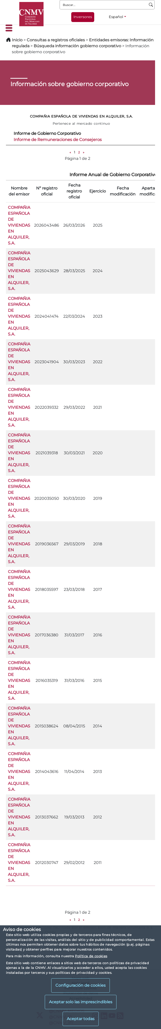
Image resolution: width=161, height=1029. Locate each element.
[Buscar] (151, 4)
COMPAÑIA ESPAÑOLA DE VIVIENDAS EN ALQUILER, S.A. (19, 225)
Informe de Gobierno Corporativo (47, 133)
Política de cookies (91, 956)
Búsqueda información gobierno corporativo (77, 46)
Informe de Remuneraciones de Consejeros (58, 139)
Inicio (17, 40)
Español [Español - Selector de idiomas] (116, 17)
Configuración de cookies (80, 985)
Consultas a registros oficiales (56, 40)
